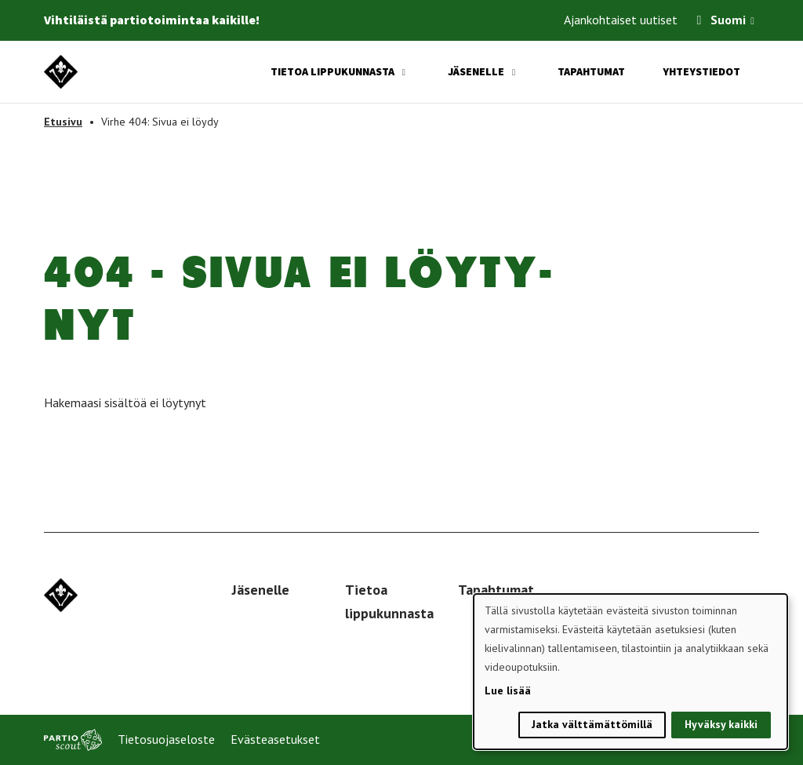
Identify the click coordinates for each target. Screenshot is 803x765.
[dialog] (630, 671)
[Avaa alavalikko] (404, 72)
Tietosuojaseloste (166, 739)
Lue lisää (508, 690)
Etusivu (63, 122)
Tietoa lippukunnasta (332, 71)
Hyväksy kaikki (721, 724)
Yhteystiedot (701, 71)
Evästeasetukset (275, 739)
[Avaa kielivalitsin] (752, 22)
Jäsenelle (476, 71)
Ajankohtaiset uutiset (621, 19)
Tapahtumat (591, 71)
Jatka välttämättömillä (592, 724)
